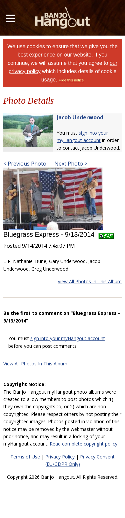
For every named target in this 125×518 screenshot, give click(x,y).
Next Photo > (70, 163)
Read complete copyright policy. (84, 444)
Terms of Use (25, 456)
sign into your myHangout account (67, 338)
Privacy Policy (60, 456)
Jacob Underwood (80, 117)
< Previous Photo (24, 163)
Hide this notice (71, 80)
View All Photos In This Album (90, 281)
